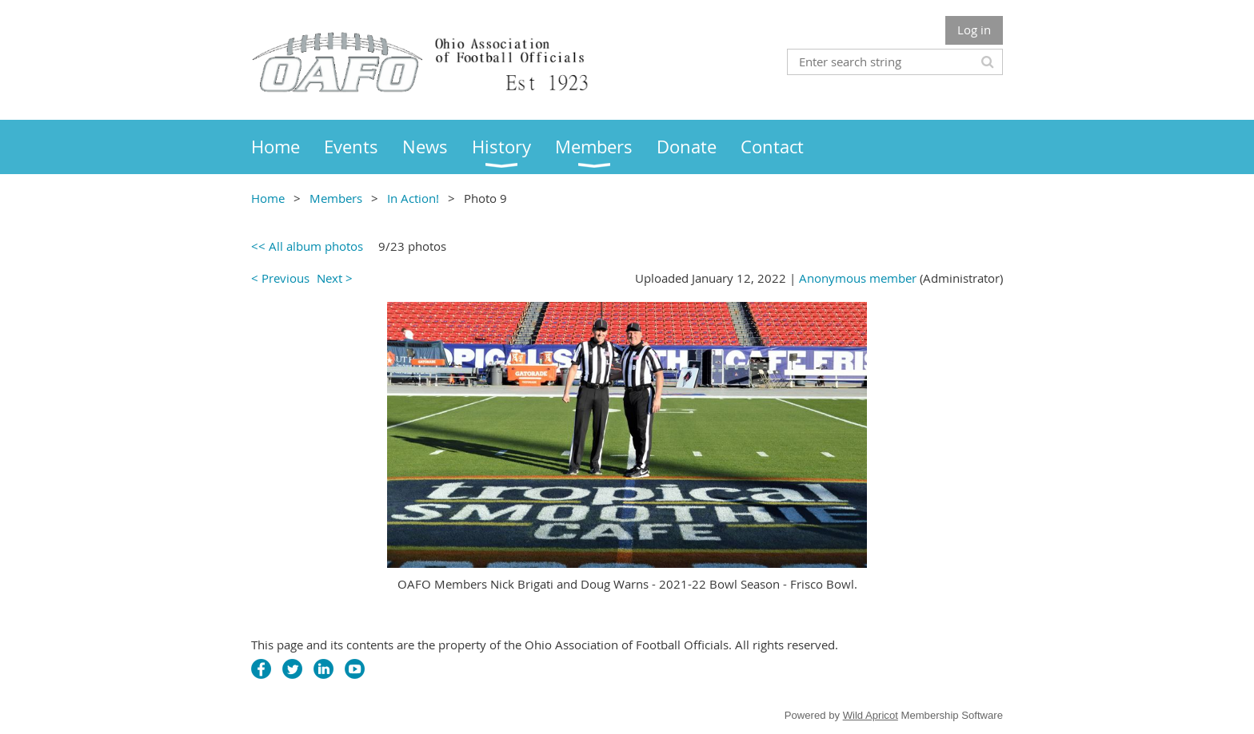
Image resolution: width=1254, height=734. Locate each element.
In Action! (413, 198)
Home (268, 198)
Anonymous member (858, 278)
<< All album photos (307, 246)
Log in (974, 30)
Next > (335, 278)
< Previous (280, 278)
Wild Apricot (870, 715)
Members (336, 198)
